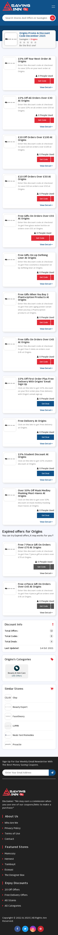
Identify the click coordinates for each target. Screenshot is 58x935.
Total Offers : (12, 630)
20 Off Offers (11, 889)
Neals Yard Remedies (19, 735)
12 (51, 631)
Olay (11, 698)
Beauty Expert (16, 707)
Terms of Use (11, 833)
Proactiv (13, 744)
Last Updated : (12, 648)
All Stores (9, 900)
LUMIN (12, 726)
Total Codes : (11, 636)
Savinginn (23, 39)
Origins (33, 39)
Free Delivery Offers (15, 895)
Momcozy (8, 853)
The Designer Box (13, 875)
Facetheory (14, 716)
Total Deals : (11, 641)
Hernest (8, 858)
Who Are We (10, 822)
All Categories (11, 905)
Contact (8, 838)
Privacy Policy (11, 828)
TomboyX (8, 864)
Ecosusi (7, 869)
